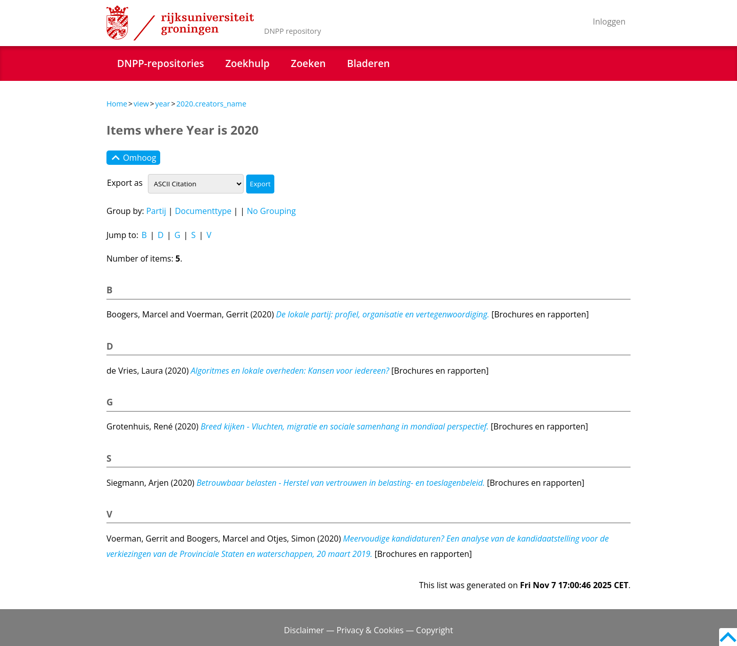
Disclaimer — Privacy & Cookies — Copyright (368, 630)
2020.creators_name (212, 104)
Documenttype (203, 211)
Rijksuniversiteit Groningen (180, 23)
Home (116, 104)
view (141, 104)
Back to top (728, 637)
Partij (156, 211)
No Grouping (271, 211)
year (162, 104)
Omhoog (133, 157)
